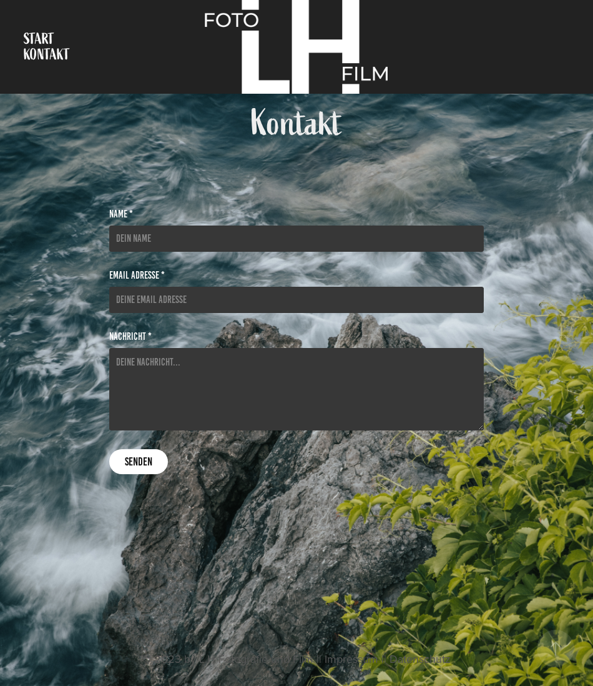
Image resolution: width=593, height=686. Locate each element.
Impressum (351, 659)
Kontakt (47, 54)
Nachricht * (130, 337)
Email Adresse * (137, 276)
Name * (121, 214)
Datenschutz (420, 659)
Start (39, 39)
